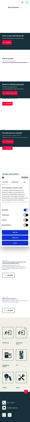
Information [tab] (15, 182)
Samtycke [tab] (5, 182)
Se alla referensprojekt (10, 61)
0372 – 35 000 (8, 403)
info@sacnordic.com (10, 408)
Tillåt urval (15, 237)
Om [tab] (25, 182)
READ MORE (7, 103)
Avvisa (15, 243)
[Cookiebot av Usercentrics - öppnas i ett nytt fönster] (21, 178)
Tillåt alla (15, 232)
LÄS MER (8, 275)
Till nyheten (7, 42)
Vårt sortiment (15, 7)
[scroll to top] (26, 391)
